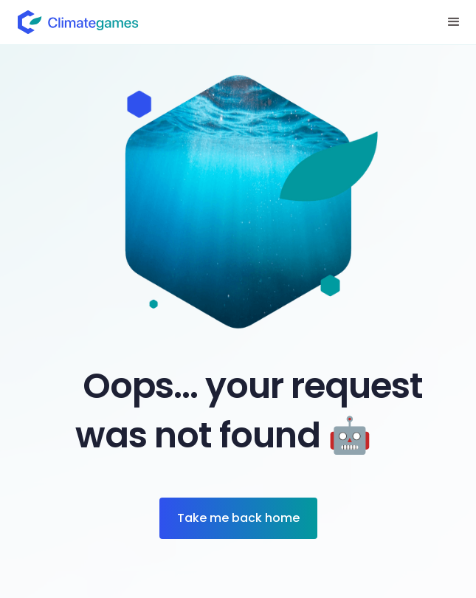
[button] (454, 22)
